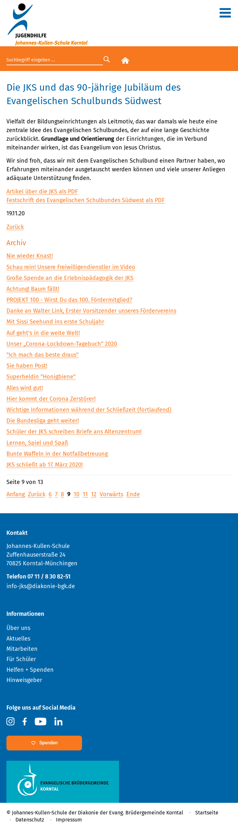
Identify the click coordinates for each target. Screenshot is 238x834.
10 (76, 494)
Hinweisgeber (24, 680)
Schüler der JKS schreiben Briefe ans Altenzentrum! (74, 431)
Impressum (69, 820)
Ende (133, 494)
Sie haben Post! (26, 365)
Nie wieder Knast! (29, 255)
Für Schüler (21, 659)
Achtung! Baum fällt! (32, 288)
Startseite (206, 813)
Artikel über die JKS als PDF (42, 191)
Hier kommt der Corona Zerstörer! (51, 398)
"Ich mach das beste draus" (42, 354)
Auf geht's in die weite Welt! (43, 332)
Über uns (18, 628)
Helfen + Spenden (30, 669)
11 (85, 494)
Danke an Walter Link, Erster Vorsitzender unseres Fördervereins (91, 310)
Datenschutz (29, 820)
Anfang (15, 494)
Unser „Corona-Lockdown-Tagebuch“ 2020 (61, 343)
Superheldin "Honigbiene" (41, 376)
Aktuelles (18, 638)
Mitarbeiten (22, 648)
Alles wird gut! (24, 387)
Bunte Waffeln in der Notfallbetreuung (57, 453)
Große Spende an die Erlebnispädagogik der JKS (69, 278)
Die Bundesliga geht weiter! (42, 420)
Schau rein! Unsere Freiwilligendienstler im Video (70, 267)
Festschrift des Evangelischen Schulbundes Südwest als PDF (85, 200)
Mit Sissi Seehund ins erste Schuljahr (55, 321)
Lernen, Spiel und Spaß (37, 442)
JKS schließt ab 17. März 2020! (44, 464)
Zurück (15, 226)
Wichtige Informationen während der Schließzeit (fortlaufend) (88, 409)
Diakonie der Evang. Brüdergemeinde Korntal (130, 813)
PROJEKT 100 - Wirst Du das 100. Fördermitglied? (69, 299)
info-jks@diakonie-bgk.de (40, 586)
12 (93, 494)
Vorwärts (111, 494)
